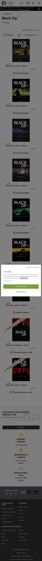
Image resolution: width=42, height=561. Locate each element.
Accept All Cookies (20, 286)
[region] (21, 280)
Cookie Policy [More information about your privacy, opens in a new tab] (23, 278)
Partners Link (7, 281)
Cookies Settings (21, 291)
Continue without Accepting (32, 267)
